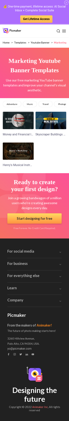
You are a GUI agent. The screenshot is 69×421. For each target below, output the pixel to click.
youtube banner (40, 42)
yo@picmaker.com (19, 348)
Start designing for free (34, 218)
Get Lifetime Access (36, 19)
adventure (12, 104)
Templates (20, 42)
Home (6, 42)
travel (46, 104)
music (30, 104)
